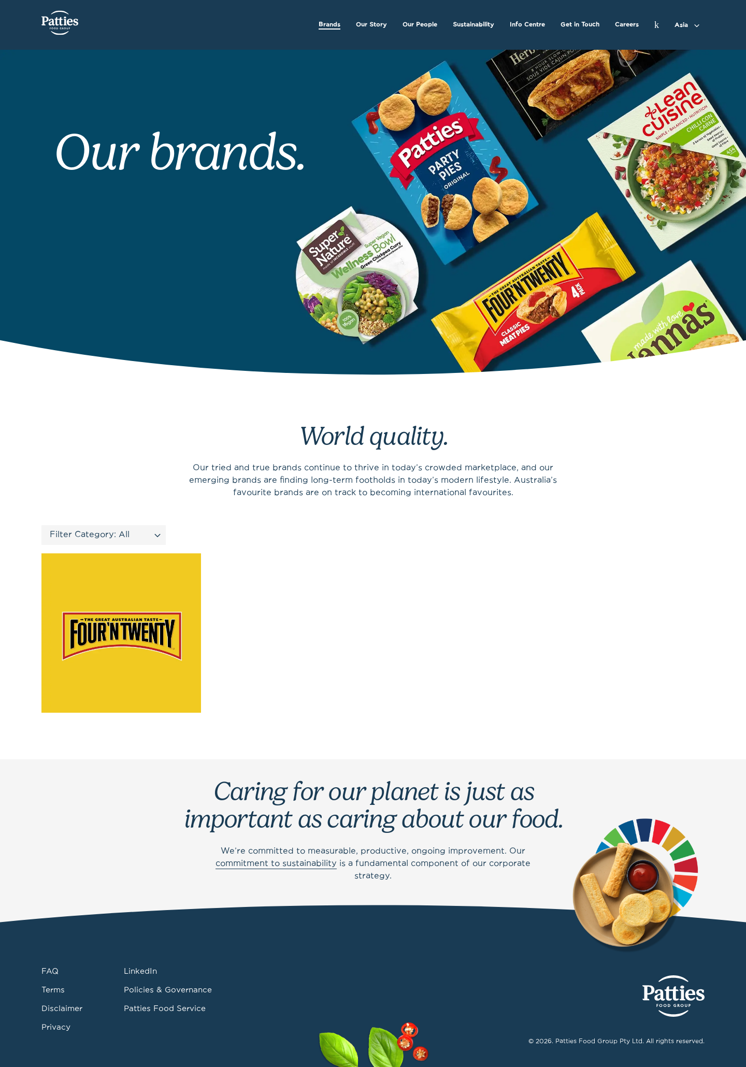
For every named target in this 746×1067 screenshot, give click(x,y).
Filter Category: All (90, 535)
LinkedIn (140, 971)
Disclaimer (61, 1009)
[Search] (656, 25)
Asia (681, 25)
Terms (53, 990)
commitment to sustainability (276, 864)
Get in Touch (580, 24)
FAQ (50, 971)
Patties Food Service (165, 1009)
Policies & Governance (168, 990)
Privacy (55, 1027)
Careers (627, 24)
